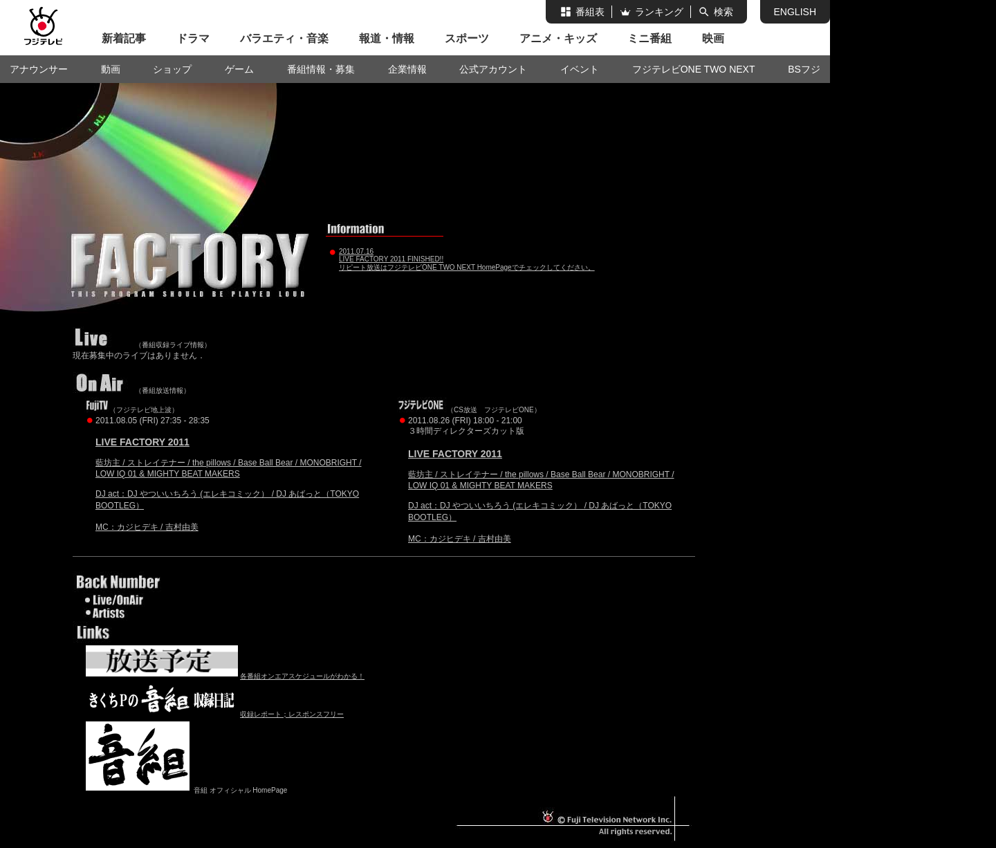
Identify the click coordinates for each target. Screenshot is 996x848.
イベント (579, 69)
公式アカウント (493, 69)
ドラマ (193, 38)
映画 (713, 38)
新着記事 (124, 38)
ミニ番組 (649, 38)
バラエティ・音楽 (284, 38)
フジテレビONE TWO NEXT (693, 69)
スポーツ (467, 38)
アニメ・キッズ (558, 38)
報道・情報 (386, 38)
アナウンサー (39, 69)
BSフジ (804, 69)
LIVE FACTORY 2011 (142, 442)
